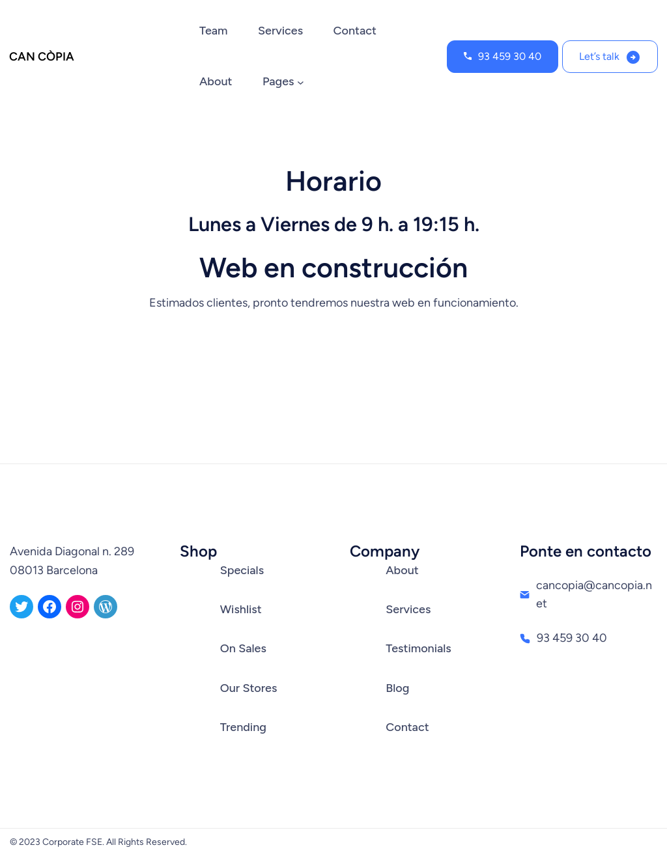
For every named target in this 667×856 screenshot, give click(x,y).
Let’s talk (599, 56)
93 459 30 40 (509, 56)
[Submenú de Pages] (300, 82)
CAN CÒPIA (41, 56)
